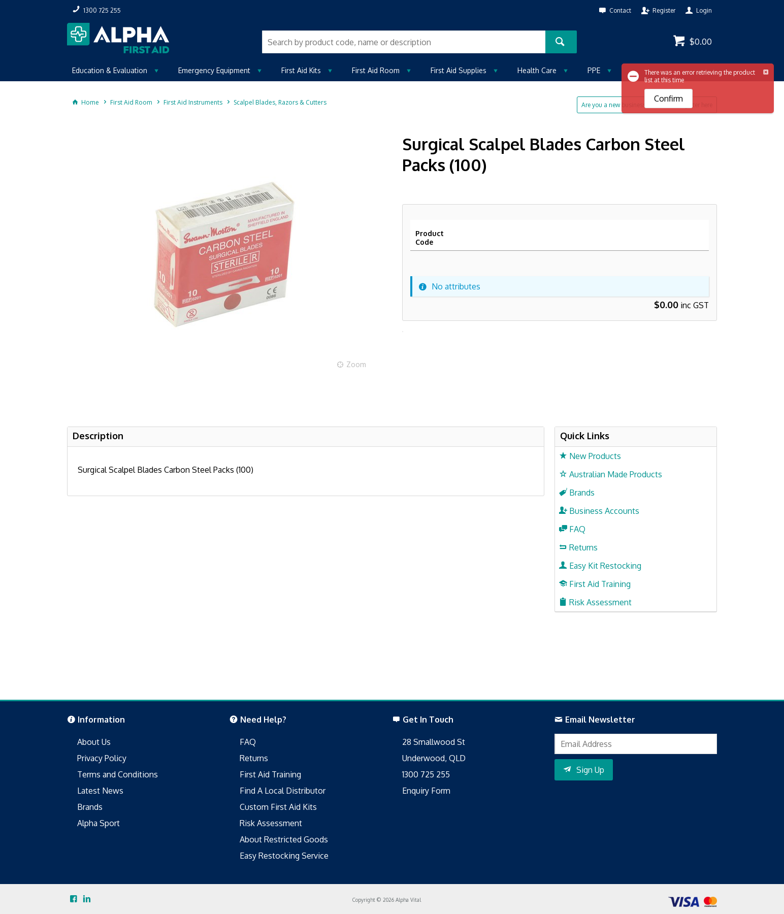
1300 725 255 (426, 774)
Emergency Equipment (214, 70)
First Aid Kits (301, 70)
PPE (593, 70)
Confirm (668, 98)
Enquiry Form (426, 791)
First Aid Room (376, 70)
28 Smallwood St (433, 742)
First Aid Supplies (458, 70)
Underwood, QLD (434, 758)
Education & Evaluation (109, 70)
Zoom (356, 364)
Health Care (537, 70)
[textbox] (403, 41)
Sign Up (590, 770)
